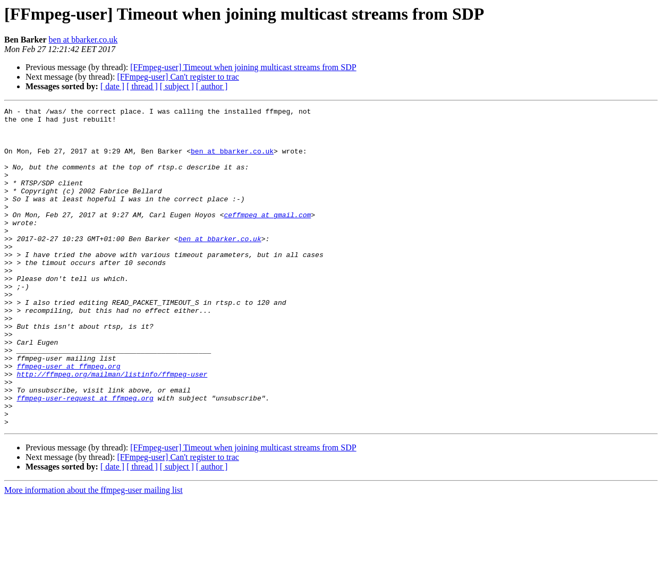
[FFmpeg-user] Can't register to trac (178, 76)
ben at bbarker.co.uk (83, 39)
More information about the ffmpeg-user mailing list (93, 553)
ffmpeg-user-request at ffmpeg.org (84, 457)
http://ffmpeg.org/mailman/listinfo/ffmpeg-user (111, 428)
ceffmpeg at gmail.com (267, 237)
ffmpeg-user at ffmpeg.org (68, 418)
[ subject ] (177, 86)
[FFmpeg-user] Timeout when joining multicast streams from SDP (243, 67)
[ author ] (212, 86)
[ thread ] (142, 86)
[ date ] (112, 86)
